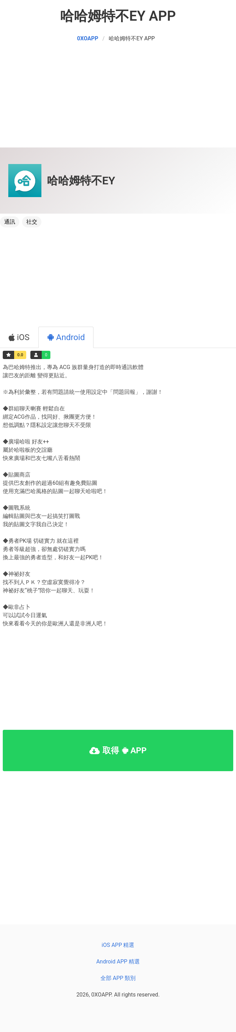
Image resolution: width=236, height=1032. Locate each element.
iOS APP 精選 (118, 945)
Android (66, 337)
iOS (19, 337)
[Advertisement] (118, 99)
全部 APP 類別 (118, 978)
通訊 (9, 221)
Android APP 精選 (118, 961)
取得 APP (118, 750)
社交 (31, 221)
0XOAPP (87, 38)
